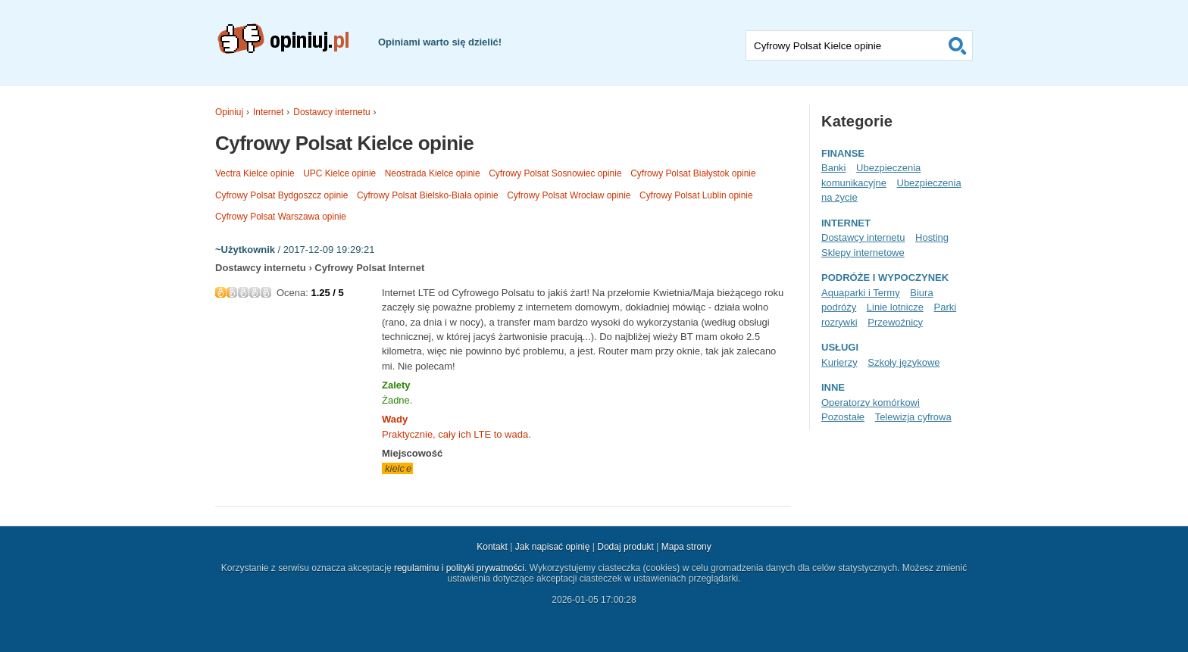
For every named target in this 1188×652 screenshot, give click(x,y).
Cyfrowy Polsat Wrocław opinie (568, 195)
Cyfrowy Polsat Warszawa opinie (280, 216)
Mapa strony (686, 546)
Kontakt (492, 546)
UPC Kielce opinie (339, 173)
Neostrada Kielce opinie (432, 173)
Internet (268, 112)
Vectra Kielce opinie (255, 173)
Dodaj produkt (625, 546)
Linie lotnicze (895, 307)
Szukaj (957, 45)
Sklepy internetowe (863, 252)
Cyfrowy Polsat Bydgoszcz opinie (281, 195)
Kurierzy (839, 362)
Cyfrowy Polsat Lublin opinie (696, 195)
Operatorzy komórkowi (870, 402)
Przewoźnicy (895, 322)
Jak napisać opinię (552, 546)
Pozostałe (842, 417)
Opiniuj (229, 112)
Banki (833, 167)
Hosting (932, 237)
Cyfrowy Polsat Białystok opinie (692, 173)
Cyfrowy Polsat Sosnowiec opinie (555, 173)
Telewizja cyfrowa (913, 417)
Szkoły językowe (903, 362)
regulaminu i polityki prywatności (459, 568)
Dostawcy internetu (331, 112)
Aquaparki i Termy (860, 292)
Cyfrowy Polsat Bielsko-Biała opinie (428, 195)
